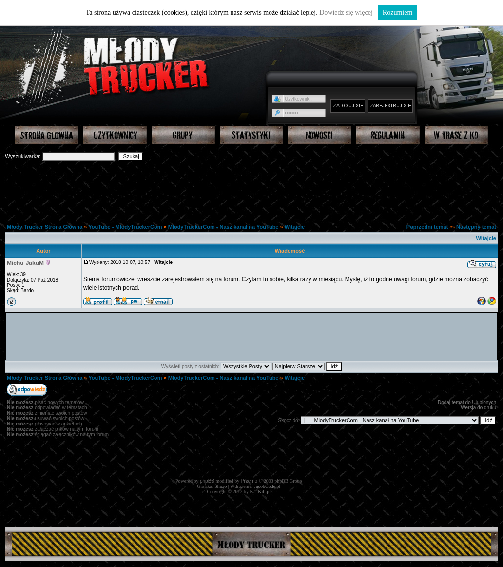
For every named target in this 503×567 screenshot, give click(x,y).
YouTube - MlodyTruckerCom (125, 227)
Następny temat (476, 227)
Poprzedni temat (427, 227)
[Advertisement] (251, 188)
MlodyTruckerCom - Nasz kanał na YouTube (223, 227)
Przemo (249, 481)
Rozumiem (397, 12)
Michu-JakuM (25, 263)
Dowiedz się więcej (346, 12)
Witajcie (295, 227)
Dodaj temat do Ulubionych (467, 402)
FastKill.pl (260, 491)
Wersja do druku (478, 407)
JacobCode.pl (267, 486)
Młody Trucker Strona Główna (44, 227)
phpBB (207, 481)
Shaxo (220, 486)
